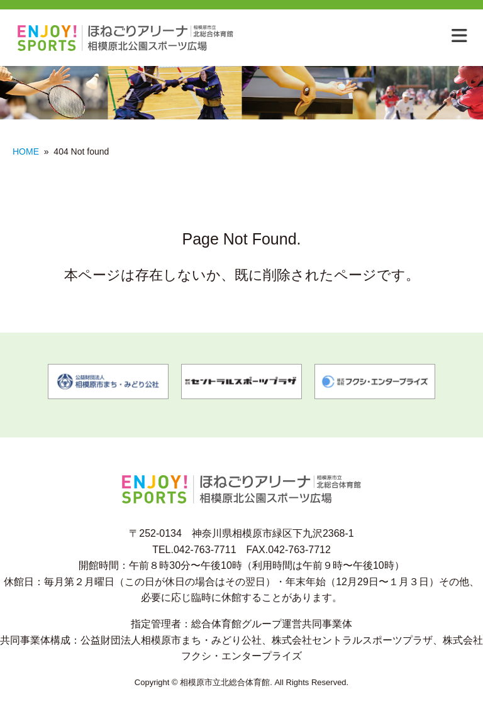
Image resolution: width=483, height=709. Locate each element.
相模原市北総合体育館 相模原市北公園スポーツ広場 (131, 37)
